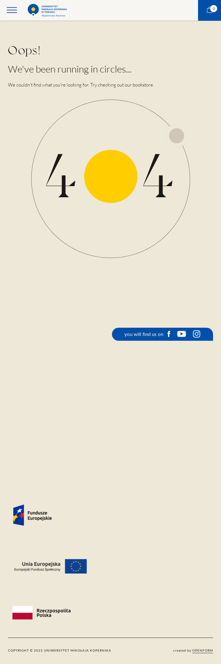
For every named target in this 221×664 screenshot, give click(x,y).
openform (202, 650)
